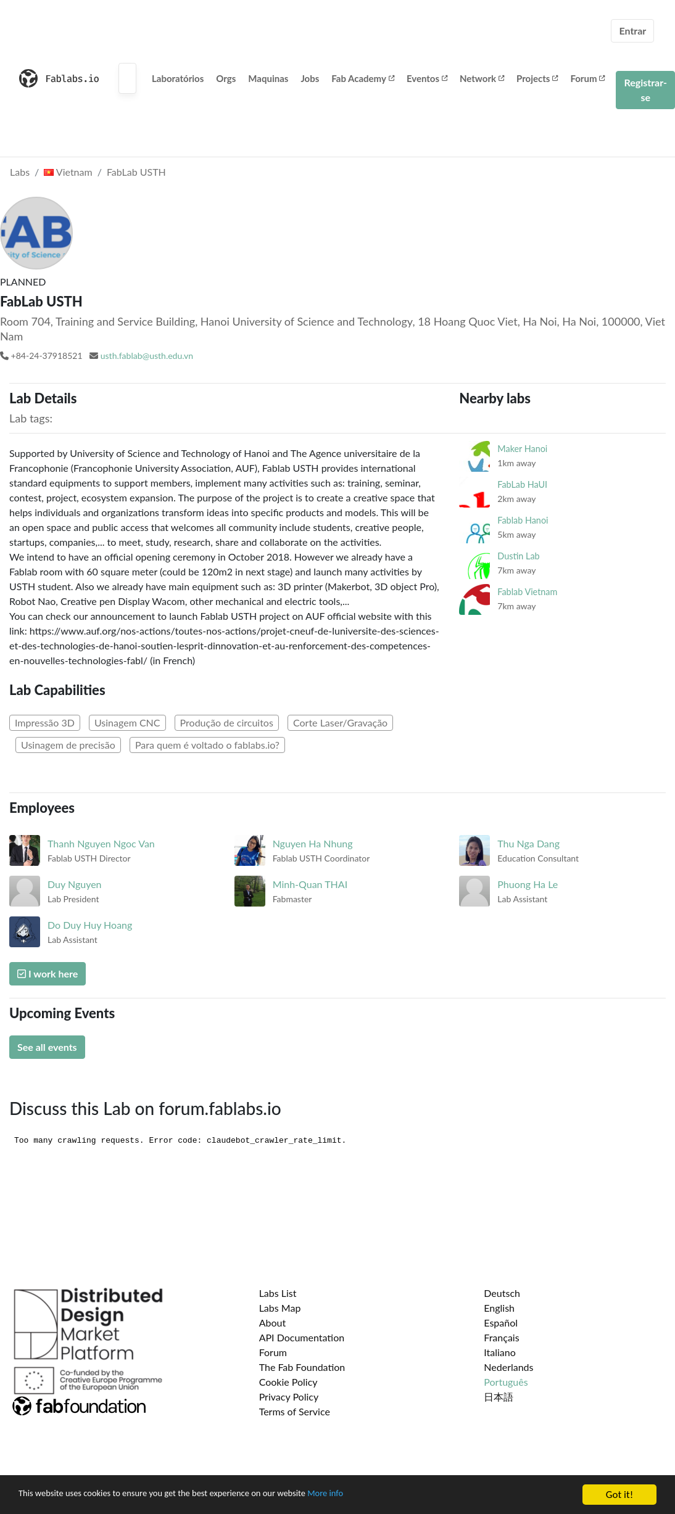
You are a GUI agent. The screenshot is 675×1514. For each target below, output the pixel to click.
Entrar (632, 30)
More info (379, 1496)
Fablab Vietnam (527, 591)
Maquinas (268, 78)
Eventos (427, 78)
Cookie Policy (288, 1382)
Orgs (226, 78)
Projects (537, 78)
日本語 (498, 1396)
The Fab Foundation (302, 1367)
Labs (20, 172)
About (272, 1322)
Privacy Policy (289, 1396)
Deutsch (502, 1293)
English (499, 1308)
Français (501, 1337)
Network (482, 78)
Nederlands (508, 1367)
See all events (47, 1047)
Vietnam (68, 172)
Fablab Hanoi (522, 520)
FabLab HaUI (522, 484)
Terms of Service (294, 1411)
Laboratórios (178, 78)
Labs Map (280, 1308)
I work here (47, 973)
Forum (587, 78)
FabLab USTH (136, 172)
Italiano (500, 1352)
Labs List (278, 1293)
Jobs (309, 78)
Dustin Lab (518, 556)
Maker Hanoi (522, 448)
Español (501, 1322)
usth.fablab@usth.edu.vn (147, 355)
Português (506, 1382)
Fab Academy (362, 78)
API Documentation (302, 1337)
